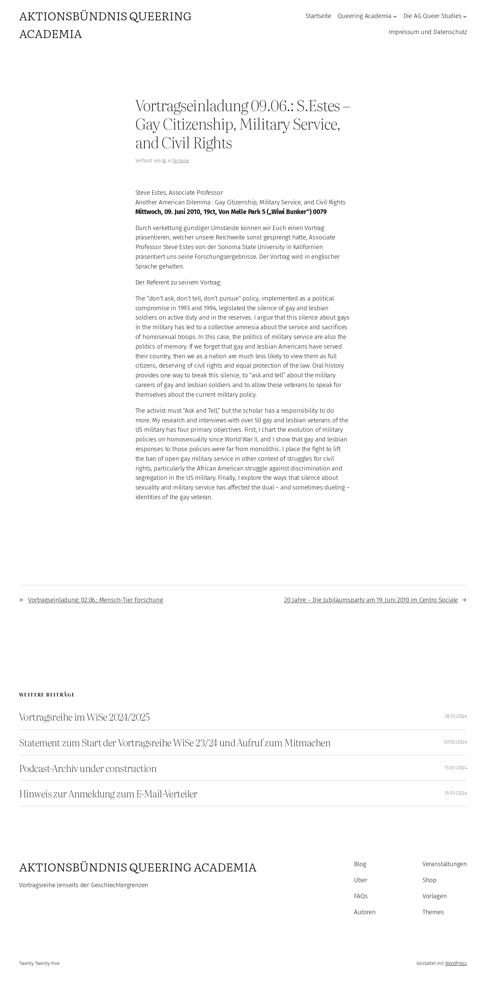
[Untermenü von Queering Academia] (395, 16)
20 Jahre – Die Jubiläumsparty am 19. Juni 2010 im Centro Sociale (371, 600)
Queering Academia (364, 16)
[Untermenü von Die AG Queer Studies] (465, 16)
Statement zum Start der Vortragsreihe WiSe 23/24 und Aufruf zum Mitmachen (175, 742)
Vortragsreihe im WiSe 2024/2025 (84, 717)
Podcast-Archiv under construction (87, 768)
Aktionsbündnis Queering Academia (137, 866)
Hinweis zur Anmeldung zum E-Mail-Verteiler (108, 793)
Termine (180, 161)
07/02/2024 (455, 742)
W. (164, 161)
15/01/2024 (456, 768)
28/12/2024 (456, 716)
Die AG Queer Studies (432, 16)
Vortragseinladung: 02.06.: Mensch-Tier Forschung (95, 600)
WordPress (456, 963)
